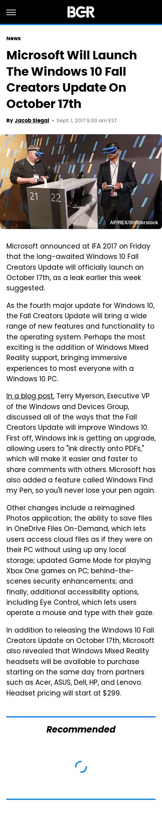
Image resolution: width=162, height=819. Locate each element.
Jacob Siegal (32, 120)
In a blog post (29, 396)
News (13, 38)
